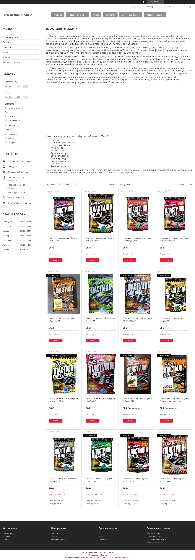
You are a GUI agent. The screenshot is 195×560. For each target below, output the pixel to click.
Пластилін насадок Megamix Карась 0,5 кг (136, 480)
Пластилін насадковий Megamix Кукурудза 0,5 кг (63, 399)
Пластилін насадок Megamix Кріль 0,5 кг (173, 480)
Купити (55, 260)
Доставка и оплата (131, 14)
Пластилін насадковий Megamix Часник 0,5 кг (63, 480)
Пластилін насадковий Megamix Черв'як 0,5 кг (100, 399)
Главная (58, 14)
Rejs (100, 533)
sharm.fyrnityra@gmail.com (19, 203)
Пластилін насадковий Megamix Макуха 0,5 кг (100, 239)
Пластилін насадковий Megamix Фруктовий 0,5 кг (174, 239)
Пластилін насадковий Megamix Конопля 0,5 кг (137, 319)
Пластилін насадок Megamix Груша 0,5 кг (62, 319)
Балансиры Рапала (155, 542)
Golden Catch (104, 539)
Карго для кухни (153, 533)
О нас (96, 14)
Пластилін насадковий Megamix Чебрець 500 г (137, 399)
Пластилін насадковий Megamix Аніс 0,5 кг (100, 319)
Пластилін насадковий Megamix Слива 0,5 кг (63, 239)
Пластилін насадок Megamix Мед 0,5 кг (173, 319)
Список (189, 184)
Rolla (101, 536)
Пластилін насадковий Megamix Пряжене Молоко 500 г (174, 399)
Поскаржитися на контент (97, 557)
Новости (7, 47)
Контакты (110, 14)
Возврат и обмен (154, 14)
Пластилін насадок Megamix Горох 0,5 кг (99, 480)
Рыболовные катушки (156, 539)
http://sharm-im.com (15, 197)
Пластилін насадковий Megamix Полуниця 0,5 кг (137, 239)
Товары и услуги (76, 14)
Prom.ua (111, 552)
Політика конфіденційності (120, 557)
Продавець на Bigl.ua (97, 555)
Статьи (6, 42)
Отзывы (6, 57)
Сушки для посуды (154, 536)
